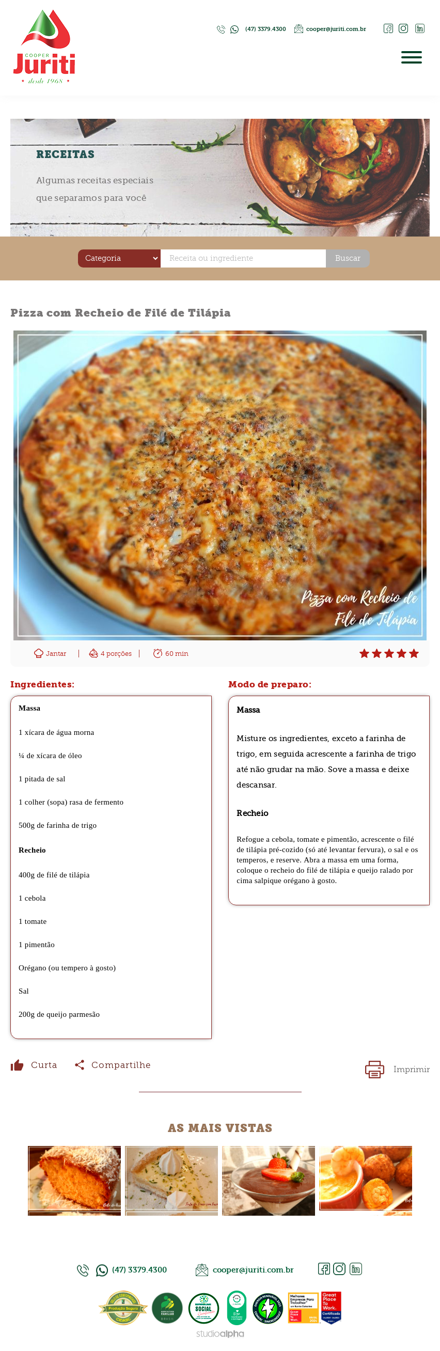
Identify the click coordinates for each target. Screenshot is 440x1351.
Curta (44, 1065)
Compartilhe (121, 1065)
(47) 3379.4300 (265, 29)
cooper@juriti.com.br (336, 29)
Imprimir (412, 1069)
